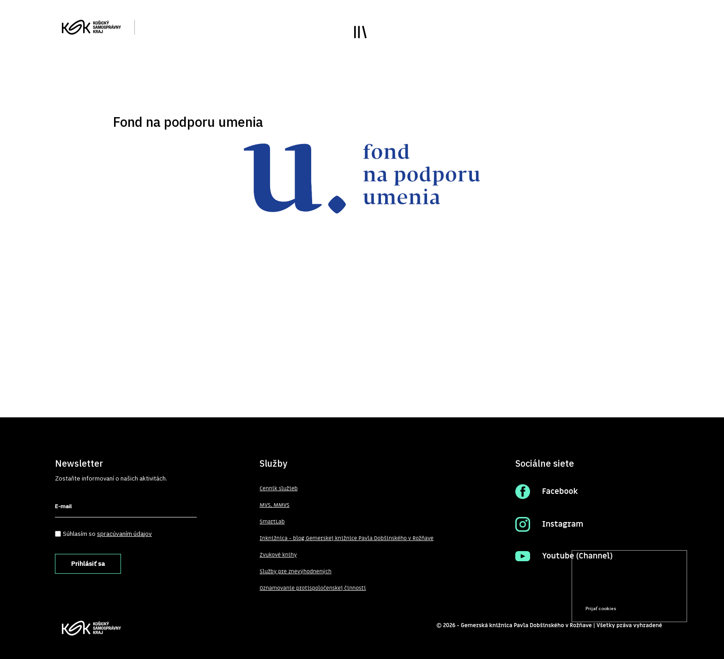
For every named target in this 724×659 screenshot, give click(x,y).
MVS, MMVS (274, 505)
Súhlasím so (107, 533)
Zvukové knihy (277, 554)
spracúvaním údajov (124, 533)
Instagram (562, 524)
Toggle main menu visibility (360, 32)
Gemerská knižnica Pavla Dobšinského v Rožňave (526, 625)
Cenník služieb (278, 488)
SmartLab (271, 521)
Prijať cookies (600, 609)
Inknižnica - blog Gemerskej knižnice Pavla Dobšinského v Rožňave (346, 538)
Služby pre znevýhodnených (295, 571)
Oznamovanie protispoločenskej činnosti (312, 588)
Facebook (560, 492)
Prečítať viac (650, 591)
